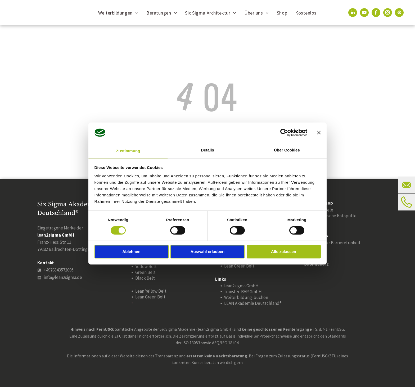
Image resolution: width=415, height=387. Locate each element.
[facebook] (376, 13)
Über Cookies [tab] (287, 150)
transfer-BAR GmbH (243, 291)
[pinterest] (399, 13)
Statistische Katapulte (335, 216)
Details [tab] (207, 150)
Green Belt (145, 272)
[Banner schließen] (319, 133)
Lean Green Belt (150, 297)
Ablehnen (131, 251)
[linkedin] (352, 13)
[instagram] (387, 13)
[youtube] (364, 13)
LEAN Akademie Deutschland (251, 303)
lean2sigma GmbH (241, 286)
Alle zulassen (283, 251)
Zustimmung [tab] (128, 151)
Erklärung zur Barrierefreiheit (332, 243)
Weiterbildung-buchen (246, 297)
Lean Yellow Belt (150, 291)
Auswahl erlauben (207, 251)
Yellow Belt (146, 266)
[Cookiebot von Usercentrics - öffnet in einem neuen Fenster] (284, 133)
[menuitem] (118, 12)
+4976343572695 (59, 270)
